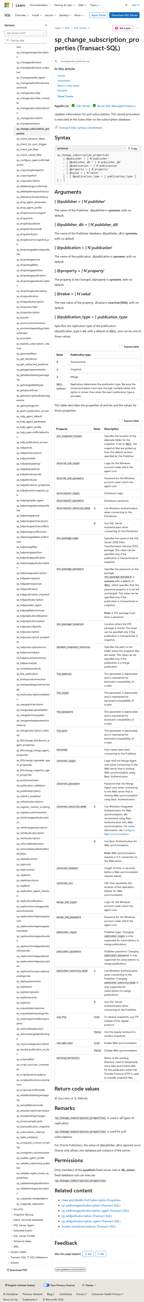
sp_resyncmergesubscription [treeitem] (32, 1044)
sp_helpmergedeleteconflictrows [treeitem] (32, 539)
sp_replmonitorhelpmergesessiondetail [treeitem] (33, 928)
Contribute (65, 1294)
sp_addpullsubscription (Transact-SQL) (87, 1216)
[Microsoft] (6, 5)
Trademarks (28, 1299)
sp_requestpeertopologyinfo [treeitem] (32, 1013)
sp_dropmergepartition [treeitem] (29, 270)
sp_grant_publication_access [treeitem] (32, 411)
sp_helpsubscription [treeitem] (27, 631)
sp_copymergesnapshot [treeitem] (30, 170)
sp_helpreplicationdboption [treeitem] (32, 615)
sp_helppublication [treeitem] (27, 589)
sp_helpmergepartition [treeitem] (29, 552)
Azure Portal (99, 15)
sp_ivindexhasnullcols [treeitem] (28, 668)
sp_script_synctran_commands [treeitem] (32, 1067)
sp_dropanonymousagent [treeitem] (31, 213)
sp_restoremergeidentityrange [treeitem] (33, 1036)
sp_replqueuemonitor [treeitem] (28, 981)
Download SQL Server (124, 15)
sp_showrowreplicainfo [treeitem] (29, 1121)
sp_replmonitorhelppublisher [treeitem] (32, 956)
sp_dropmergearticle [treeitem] (28, 259)
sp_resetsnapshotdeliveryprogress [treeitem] (32, 1021)
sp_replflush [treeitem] (23, 885)
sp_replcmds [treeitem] (23, 864)
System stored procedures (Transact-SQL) (89, 1226)
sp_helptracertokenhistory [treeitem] (31, 658)
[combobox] (25, 33)
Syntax (61, 75)
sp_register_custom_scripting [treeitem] (33, 807)
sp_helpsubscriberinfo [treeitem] (28, 626)
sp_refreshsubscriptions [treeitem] (29, 801)
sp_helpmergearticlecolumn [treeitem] (32, 521)
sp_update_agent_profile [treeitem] (30, 1158)
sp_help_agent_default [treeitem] (29, 416)
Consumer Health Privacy (106, 1294)
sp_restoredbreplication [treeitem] (29, 1028)
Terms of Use (10, 1299)
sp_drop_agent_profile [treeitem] (29, 207)
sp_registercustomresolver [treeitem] (31, 812)
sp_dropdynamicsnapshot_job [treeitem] (32, 242)
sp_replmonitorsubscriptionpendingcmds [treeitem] (32, 973)
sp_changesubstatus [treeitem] (28, 123)
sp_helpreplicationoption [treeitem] (30, 621)
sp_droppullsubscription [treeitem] (30, 301)
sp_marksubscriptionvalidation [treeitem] (33, 697)
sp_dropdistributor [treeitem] (27, 234)
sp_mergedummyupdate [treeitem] (30, 715)
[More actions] (137, 28)
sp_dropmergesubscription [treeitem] (31, 291)
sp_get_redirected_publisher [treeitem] (32, 364)
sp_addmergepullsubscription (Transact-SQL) (91, 1205)
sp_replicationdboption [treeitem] (29, 901)
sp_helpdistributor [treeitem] (26, 479)
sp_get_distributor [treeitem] (26, 359)
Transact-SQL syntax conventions (80, 128)
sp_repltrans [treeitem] (23, 1002)
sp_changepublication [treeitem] (28, 62)
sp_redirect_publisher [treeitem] (28, 796)
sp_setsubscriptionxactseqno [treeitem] (32, 1110)
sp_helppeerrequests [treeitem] (28, 578)
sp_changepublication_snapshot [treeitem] (32, 70)
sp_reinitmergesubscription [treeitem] (31, 827)
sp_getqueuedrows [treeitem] (27, 390)
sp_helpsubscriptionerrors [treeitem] (31, 647)
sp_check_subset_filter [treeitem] (29, 155)
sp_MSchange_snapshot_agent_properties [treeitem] (33, 772)
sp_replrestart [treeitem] (24, 986)
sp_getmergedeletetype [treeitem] (29, 385)
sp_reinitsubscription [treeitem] (28, 838)
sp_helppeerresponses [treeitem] (29, 583)
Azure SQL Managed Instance (116, 106)
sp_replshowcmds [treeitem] (26, 997)
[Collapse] (46, 25)
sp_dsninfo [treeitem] (22, 317)
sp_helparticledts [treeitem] (26, 458)
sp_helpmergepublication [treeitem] (30, 557)
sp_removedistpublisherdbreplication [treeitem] (32, 851)
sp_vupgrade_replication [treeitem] (30, 1204)
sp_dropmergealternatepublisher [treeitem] (33, 252)
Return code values (69, 85)
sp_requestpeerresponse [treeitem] (30, 1008)
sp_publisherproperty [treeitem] (28, 791)
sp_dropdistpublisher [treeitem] (28, 223)
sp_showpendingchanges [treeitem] (30, 1116)
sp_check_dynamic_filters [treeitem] (30, 138)
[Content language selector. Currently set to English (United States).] (20, 1285)
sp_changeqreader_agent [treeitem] (30, 77)
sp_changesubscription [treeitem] (29, 118)
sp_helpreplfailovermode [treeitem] (30, 610)
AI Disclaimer (10, 1294)
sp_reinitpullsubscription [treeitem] (30, 833)
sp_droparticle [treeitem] (24, 218)
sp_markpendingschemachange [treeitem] (33, 687)
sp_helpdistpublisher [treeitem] (28, 469)
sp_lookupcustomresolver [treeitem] (31, 679)
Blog (49, 1294)
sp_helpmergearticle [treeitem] (27, 515)
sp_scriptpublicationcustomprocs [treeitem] (33, 1082)
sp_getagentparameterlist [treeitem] (31, 369)
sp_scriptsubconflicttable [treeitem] (30, 1090)
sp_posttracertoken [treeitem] (27, 780)
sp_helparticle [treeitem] (24, 447)
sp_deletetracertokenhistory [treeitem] (32, 197)
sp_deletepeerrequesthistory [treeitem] (32, 191)
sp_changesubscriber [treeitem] (28, 93)
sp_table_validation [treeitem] (27, 1137)
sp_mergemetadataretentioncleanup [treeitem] (32, 723)
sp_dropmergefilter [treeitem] (27, 265)
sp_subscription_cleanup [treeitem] (30, 1132)
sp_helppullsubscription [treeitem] (29, 599)
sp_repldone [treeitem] (23, 875)
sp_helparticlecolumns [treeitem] (29, 453)
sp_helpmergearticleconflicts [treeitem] (32, 526)
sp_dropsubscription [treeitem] (28, 312)
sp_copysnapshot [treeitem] (26, 175)
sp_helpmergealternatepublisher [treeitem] (32, 508)
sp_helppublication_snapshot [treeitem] (33, 594)
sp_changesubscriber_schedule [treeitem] (33, 100)
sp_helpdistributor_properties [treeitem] (33, 485)
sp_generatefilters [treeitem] (26, 353)
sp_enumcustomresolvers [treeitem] (31, 323)
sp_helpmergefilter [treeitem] (27, 547)
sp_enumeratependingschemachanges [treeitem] (33, 330)
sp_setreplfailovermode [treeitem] (29, 1105)
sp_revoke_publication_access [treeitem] (32, 1051)
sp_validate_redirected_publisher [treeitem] (33, 1165)
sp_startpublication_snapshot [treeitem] (33, 1126)
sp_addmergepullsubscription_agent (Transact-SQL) (95, 1210)
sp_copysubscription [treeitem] (28, 180)
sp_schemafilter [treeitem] (25, 1059)
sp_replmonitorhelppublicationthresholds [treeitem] (33, 948)
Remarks (62, 90)
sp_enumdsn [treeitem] (23, 338)
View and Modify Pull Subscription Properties (91, 1200)
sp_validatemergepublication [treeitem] (32, 1183)
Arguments (64, 80)
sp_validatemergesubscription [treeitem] (32, 1191)
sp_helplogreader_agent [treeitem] (30, 500)
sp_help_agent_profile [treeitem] (28, 427)
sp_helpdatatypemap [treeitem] (28, 463)
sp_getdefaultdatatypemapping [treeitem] (32, 377)
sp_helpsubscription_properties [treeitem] (33, 639)
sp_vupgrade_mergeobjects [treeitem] (32, 1198)
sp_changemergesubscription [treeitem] (32, 54)
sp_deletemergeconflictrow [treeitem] (31, 186)
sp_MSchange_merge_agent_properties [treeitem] (33, 753)
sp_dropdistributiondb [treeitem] (29, 229)
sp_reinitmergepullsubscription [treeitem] (32, 820)
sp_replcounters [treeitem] (25, 869)
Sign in (136, 5)
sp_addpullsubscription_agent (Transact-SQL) (91, 1221)
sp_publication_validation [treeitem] (30, 785)
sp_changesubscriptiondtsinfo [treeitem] (32, 110)
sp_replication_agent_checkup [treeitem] (32, 893)
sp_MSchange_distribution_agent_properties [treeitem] (32, 743)
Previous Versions (32, 1294)
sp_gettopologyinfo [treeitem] (27, 405)
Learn (58, 28)
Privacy (80, 1294)
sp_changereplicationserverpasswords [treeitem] (32, 85)
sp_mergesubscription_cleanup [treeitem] (32, 733)
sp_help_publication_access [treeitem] (32, 442)
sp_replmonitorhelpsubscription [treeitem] (33, 963)
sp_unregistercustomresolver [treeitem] (33, 1152)
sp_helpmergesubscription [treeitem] (31, 573)
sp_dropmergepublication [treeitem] (31, 275)
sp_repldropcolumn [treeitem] (27, 880)
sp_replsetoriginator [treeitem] (27, 992)
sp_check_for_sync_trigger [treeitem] (31, 144)
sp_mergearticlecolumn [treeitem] (29, 704)
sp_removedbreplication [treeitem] (30, 843)
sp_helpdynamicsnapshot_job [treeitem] (32, 493)
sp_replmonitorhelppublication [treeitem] (33, 938)
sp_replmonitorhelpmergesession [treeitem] (33, 918)
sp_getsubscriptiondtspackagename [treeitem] (33, 398)
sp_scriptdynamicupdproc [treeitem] (31, 1074)
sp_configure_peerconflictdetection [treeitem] (33, 162)
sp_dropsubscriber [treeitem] (27, 307)
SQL (67, 28)
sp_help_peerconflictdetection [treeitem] (32, 434)
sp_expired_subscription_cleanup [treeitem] (32, 346)
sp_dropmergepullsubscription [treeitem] (33, 283)
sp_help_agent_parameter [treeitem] (31, 421)
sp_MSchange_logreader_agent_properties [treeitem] (33, 762)
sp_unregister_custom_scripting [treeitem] (33, 1145)
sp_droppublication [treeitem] (27, 296)
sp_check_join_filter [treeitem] (27, 149)
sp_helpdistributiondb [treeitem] (28, 474)
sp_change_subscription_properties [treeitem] (32, 131)
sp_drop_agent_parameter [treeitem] (31, 202)
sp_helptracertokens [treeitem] (28, 652)
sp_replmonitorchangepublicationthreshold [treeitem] (32, 908)
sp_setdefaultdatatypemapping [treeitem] (32, 1097)
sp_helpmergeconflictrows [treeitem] (31, 531)
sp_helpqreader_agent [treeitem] (29, 605)
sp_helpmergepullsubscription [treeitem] (32, 565)
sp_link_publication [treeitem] (27, 673)
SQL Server (80, 28)
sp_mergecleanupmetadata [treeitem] (31, 710)
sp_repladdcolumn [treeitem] (27, 859)
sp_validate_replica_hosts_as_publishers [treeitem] (33, 1175)
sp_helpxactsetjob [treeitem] (26, 663)
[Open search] (126, 5)
